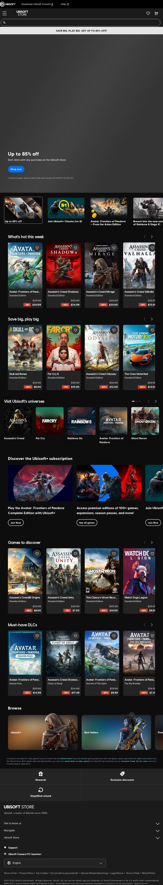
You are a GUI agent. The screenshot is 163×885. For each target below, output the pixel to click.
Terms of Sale (133, 873)
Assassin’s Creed (128, 761)
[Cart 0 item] (156, 13)
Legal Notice (116, 873)
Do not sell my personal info (64, 873)
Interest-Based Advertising (94, 873)
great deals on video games (77, 761)
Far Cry (139, 761)
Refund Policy (148, 873)
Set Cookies (42, 873)
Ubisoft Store (66, 758)
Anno (145, 761)
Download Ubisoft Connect (37, 4)
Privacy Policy (26, 873)
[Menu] (4, 13)
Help (65, 4)
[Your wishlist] (148, 13)
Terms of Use (10, 873)
